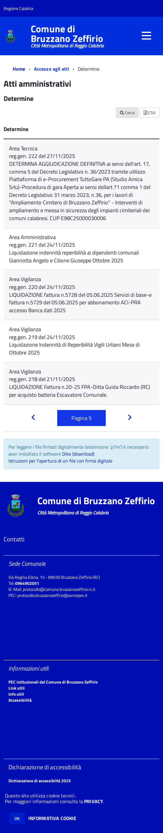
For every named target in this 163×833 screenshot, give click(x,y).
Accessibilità (20, 700)
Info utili (16, 694)
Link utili (16, 688)
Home (19, 68)
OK (17, 818)
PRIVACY (93, 801)
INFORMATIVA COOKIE (52, 818)
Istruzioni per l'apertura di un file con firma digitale (60, 460)
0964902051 (27, 583)
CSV (149, 112)
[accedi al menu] (146, 35)
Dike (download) (78, 453)
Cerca (127, 112)
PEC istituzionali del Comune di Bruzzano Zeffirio (53, 682)
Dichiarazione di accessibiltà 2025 (39, 780)
